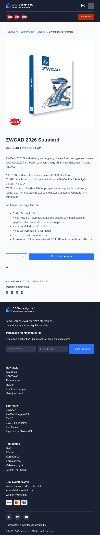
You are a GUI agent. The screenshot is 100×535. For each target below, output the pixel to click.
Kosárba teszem (61, 256)
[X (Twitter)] (12, 292)
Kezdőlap (11, 371)
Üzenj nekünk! (14, 393)
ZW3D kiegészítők (16, 423)
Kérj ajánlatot (13, 461)
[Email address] (53, 349)
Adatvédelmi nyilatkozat (20, 490)
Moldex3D (86, 17)
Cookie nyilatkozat (16, 494)
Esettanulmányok (16, 389)
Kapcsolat (11, 376)
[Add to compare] (7, 267)
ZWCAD (44, 282)
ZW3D (9, 418)
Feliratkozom (82, 349)
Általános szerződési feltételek (23, 486)
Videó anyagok (14, 465)
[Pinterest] (17, 292)
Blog (8, 448)
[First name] (21, 349)
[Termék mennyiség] (16, 256)
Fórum (9, 452)
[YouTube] (26, 517)
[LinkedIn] (22, 292)
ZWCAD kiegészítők (17, 414)
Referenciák (13, 380)
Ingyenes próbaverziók (19, 431)
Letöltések (12, 427)
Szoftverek (30, 282)
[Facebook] (7, 292)
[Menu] (91, 6)
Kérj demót (12, 456)
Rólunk (10, 384)
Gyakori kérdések (16, 469)
